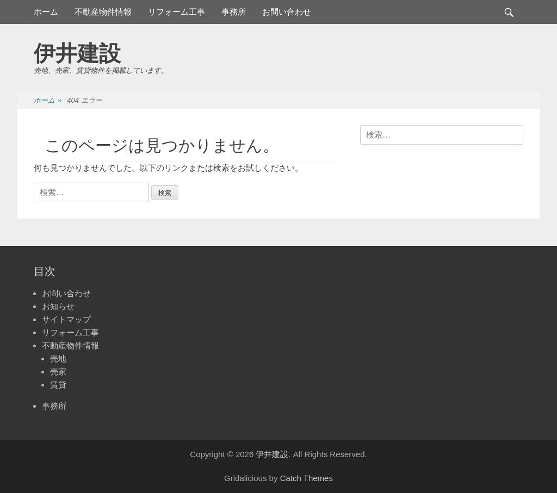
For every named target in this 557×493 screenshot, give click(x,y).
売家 (58, 371)
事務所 (233, 11)
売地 (58, 358)
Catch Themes (306, 478)
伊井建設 (77, 53)
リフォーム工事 (176, 11)
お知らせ (58, 306)
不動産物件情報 (103, 11)
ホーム (46, 11)
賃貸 (58, 384)
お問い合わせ (286, 11)
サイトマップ (66, 319)
